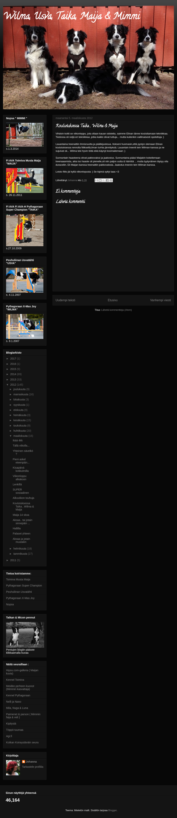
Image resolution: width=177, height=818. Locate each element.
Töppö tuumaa (14, 729)
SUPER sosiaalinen (21, 491)
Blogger (112, 810)
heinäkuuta (20, 415)
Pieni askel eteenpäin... (21, 461)
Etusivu (113, 300)
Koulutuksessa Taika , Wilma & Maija (23, 506)
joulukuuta (19, 389)
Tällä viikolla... (21, 445)
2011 (13, 560)
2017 (13, 358)
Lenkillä (17, 484)
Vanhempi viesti (160, 300)
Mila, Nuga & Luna (17, 707)
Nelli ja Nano (13, 701)
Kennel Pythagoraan (18, 695)
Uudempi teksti (65, 300)
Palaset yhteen (21, 533)
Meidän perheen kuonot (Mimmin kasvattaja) (20, 688)
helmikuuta (20, 548)
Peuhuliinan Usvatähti (19, 591)
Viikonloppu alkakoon (19, 478)
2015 (13, 369)
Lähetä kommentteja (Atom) (116, 309)
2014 (13, 374)
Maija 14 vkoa (21, 514)
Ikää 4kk (18, 440)
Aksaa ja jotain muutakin (21, 540)
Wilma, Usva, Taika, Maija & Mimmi (71, 17)
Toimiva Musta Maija (18, 579)
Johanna (31, 761)
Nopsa (10, 604)
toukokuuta (20, 425)
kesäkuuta (19, 420)
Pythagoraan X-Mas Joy (20, 598)
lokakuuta (19, 399)
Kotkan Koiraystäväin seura (22, 742)
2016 (13, 363)
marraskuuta (21, 394)
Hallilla (17, 528)
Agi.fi (9, 736)
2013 (13, 379)
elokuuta (18, 409)
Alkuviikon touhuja (23, 497)
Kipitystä (11, 723)
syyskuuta (19, 404)
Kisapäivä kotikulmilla (21, 469)
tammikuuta (20, 553)
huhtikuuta (19, 430)
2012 (13, 384)
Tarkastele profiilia (32, 766)
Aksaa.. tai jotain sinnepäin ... (22, 521)
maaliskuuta (20, 435)
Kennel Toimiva (15, 679)
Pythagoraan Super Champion (24, 585)
